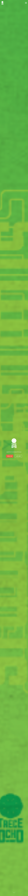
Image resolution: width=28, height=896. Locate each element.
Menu (26, 2)
